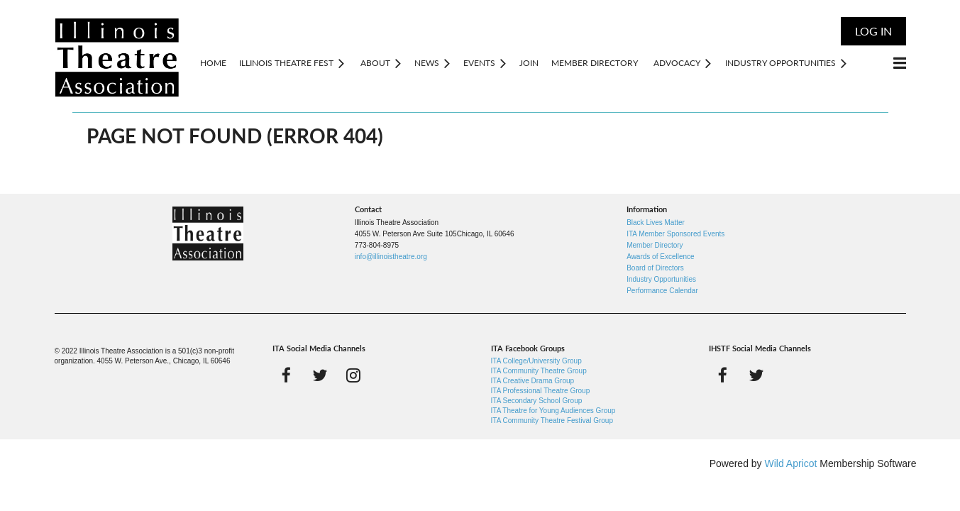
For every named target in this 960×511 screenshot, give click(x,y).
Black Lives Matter (656, 222)
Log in (873, 31)
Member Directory (655, 245)
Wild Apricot (791, 463)
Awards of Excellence (660, 256)
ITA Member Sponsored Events (675, 234)
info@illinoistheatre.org (391, 256)
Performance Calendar (662, 291)
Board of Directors (655, 268)
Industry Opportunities (661, 279)
